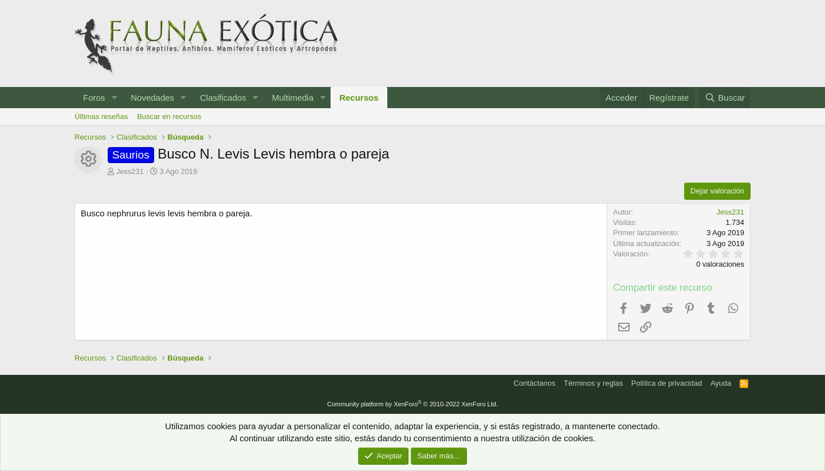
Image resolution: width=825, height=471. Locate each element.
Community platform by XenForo (412, 404)
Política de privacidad (666, 383)
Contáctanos (535, 383)
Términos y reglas (593, 383)
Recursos (358, 97)
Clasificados (223, 97)
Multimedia (293, 97)
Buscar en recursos (169, 116)
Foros (94, 97)
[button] (114, 97)
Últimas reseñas (101, 116)
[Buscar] (725, 97)
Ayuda (721, 383)
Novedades (152, 97)
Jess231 (130, 171)
